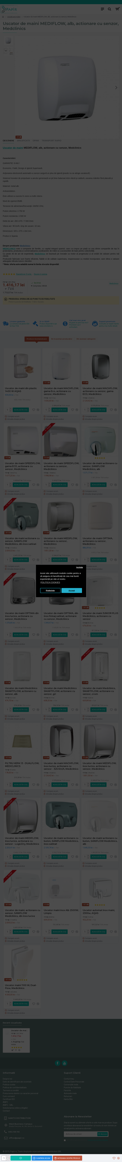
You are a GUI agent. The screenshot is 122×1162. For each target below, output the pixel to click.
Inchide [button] (79, 567)
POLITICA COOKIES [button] (50, 582)
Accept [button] (72, 590)
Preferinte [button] (50, 590)
